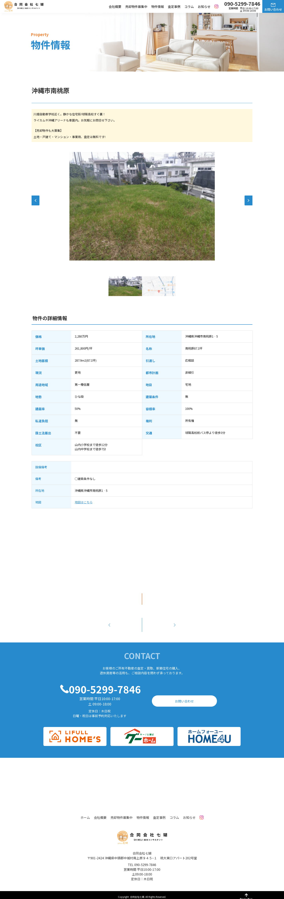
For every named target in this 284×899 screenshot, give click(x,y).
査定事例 (174, 6)
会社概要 (115, 6)
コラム (189, 6)
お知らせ (204, 6)
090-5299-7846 (105, 685)
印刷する (142, 599)
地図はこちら (83, 502)
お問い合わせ (273, 9)
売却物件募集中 (136, 6)
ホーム (85, 813)
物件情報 (157, 6)
